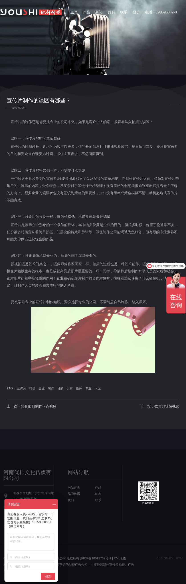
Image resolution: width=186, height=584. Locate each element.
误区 (98, 388)
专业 (88, 388)
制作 (51, 388)
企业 (41, 388)
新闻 (98, 12)
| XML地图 (119, 558)
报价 (136, 12)
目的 (60, 388)
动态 (98, 494)
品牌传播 (74, 494)
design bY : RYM (169, 558)
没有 (70, 388)
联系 (123, 12)
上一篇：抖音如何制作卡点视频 (32, 406)
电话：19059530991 (161, 12)
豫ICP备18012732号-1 (95, 558)
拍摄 (32, 388)
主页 (74, 12)
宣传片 (21, 388)
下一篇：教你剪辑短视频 (159, 406)
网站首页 (74, 487)
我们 (111, 12)
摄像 (79, 388)
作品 (86, 12)
